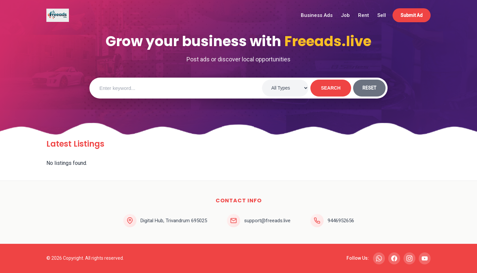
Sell (381, 15)
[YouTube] (425, 258)
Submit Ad (411, 15)
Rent (363, 15)
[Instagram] (409, 258)
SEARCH (331, 88)
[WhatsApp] (379, 258)
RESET (369, 88)
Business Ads (317, 15)
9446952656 (341, 221)
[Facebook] (394, 258)
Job (345, 15)
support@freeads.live (267, 221)
